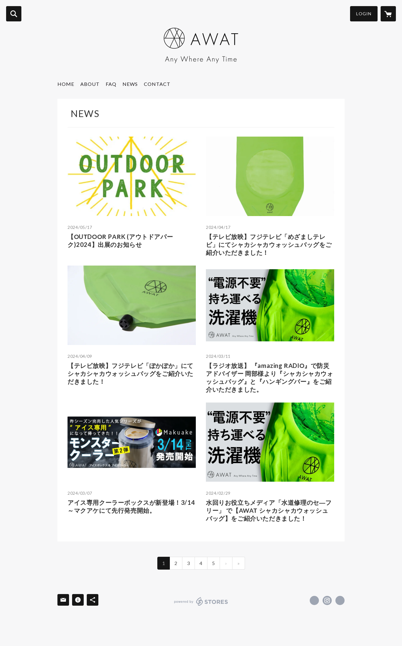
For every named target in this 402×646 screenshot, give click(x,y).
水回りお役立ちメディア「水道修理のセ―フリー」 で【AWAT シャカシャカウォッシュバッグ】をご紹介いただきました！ (269, 510)
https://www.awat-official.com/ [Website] (340, 600)
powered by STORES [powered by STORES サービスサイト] (201, 601)
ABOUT (90, 84)
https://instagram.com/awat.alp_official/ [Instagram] (327, 600)
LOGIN (363, 13)
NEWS (130, 84)
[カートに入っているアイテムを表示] (388, 13)
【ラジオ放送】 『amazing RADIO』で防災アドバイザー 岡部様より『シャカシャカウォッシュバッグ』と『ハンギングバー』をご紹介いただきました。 (269, 377)
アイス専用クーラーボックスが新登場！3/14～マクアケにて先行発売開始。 (131, 506)
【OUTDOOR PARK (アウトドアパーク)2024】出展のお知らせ (120, 240)
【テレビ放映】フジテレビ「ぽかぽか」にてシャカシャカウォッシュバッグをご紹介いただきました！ (130, 373)
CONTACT (157, 84)
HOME (65, 84)
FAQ (111, 84)
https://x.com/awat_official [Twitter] (314, 600)
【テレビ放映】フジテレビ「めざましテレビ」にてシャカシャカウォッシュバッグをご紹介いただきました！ (269, 244)
